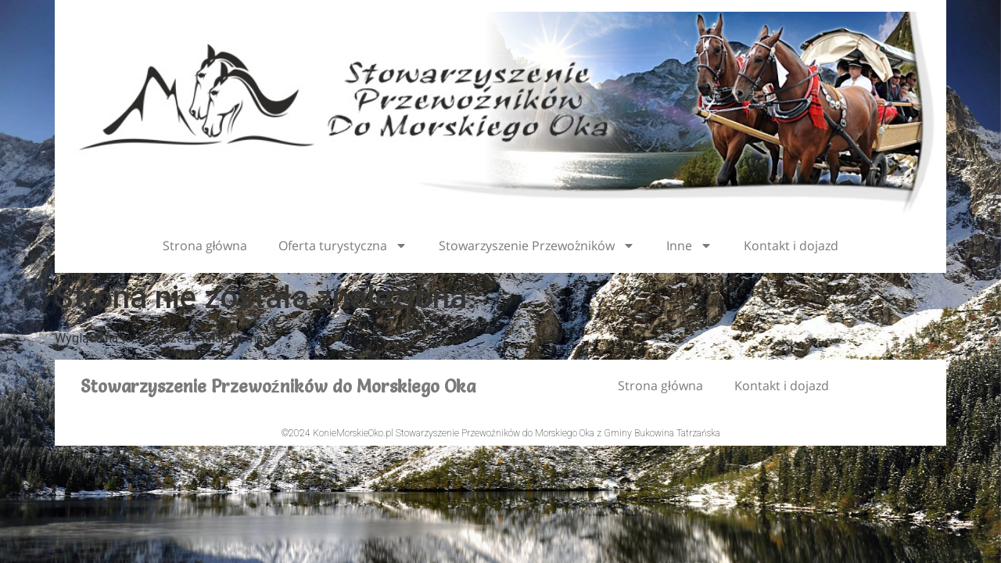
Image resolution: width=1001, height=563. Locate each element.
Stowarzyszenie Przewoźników (537, 245)
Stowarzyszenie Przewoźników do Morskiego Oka (278, 386)
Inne (689, 245)
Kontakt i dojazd (791, 245)
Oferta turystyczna (342, 245)
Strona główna (205, 245)
